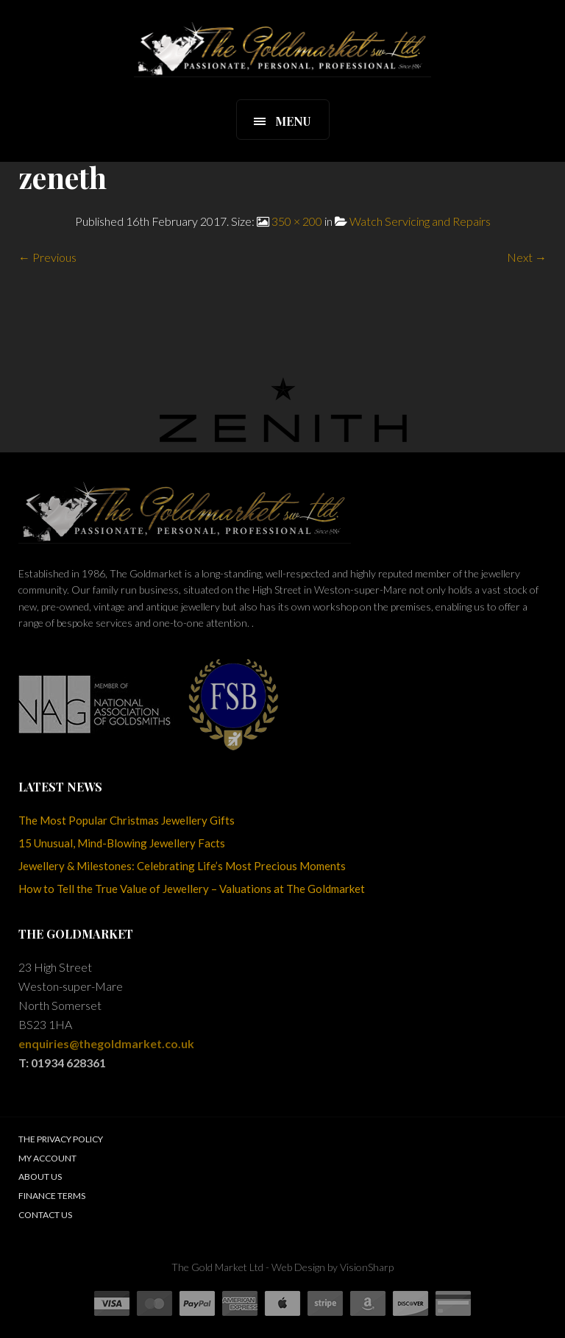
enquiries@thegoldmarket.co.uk (106, 1043)
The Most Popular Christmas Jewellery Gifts (126, 820)
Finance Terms (51, 1195)
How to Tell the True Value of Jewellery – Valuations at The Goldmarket (191, 888)
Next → (527, 257)
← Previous (47, 257)
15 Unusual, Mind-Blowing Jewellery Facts (121, 843)
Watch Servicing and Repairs (420, 221)
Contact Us (45, 1214)
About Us (40, 1176)
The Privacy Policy (60, 1139)
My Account (47, 1158)
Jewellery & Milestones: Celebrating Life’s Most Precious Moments (182, 865)
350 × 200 (296, 221)
